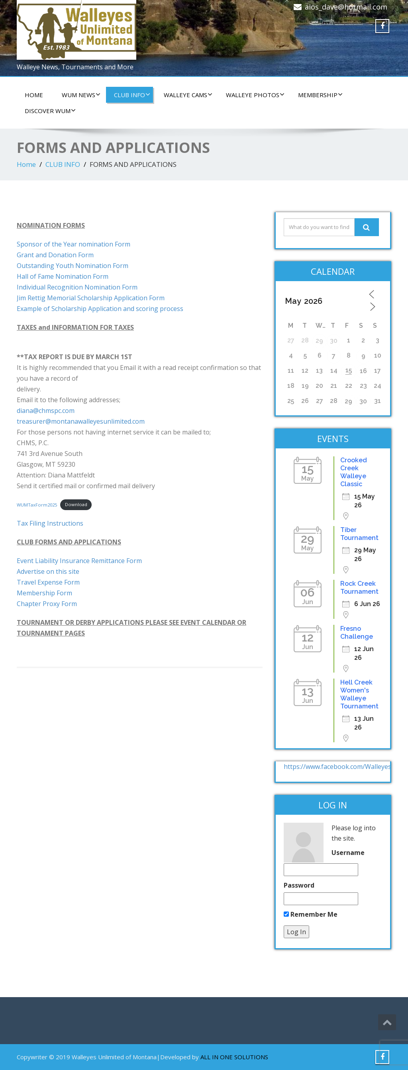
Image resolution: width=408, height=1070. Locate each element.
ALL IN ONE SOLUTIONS (234, 1057)
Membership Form (44, 593)
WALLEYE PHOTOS (255, 95)
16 (363, 371)
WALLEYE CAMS (188, 95)
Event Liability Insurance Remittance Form (79, 560)
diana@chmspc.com (46, 410)
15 (348, 370)
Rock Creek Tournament (359, 587)
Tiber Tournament (359, 534)
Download (76, 504)
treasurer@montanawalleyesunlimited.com (81, 421)
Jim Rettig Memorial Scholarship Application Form (91, 297)
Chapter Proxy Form (47, 603)
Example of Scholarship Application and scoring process (100, 308)
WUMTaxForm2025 (37, 504)
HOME (34, 95)
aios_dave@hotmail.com (346, 7)
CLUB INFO (132, 95)
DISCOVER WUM (50, 111)
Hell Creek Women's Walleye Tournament (359, 694)
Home (26, 164)
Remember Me (310, 914)
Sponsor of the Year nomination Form (73, 244)
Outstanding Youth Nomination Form (72, 265)
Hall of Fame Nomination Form (62, 276)
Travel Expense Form (48, 582)
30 (333, 340)
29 (319, 340)
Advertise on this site (48, 571)
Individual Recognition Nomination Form (77, 287)
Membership (320, 95)
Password (299, 885)
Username (348, 852)
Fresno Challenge (356, 632)
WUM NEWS (81, 95)
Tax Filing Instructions (50, 523)
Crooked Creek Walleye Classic (353, 472)
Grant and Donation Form (55, 254)
